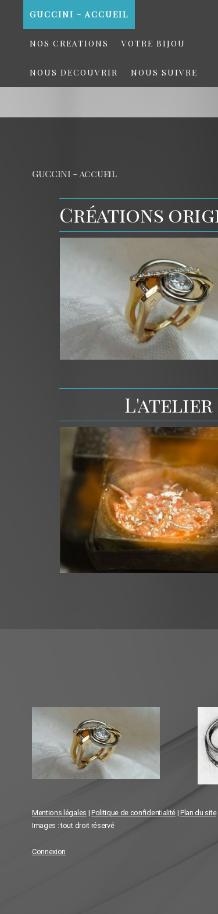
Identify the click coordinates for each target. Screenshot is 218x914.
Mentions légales (59, 812)
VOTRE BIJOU (153, 43)
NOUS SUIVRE (164, 72)
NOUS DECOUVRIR (74, 72)
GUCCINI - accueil (79, 14)
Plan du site (198, 812)
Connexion (49, 851)
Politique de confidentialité (133, 812)
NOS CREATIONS (69, 43)
